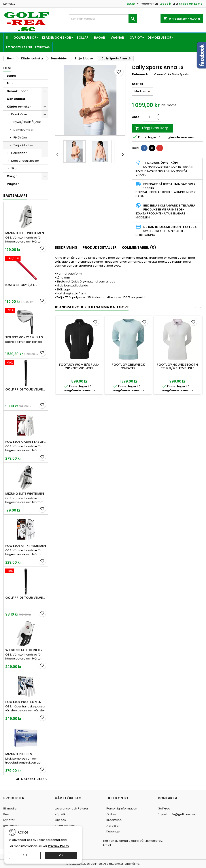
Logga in (165, 4)
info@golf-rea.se (182, 814)
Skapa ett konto (190, 4)
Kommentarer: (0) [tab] (139, 247)
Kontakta (9, 4)
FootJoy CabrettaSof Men (25, 441)
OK (61, 855)
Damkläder (19, 114)
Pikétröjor (20, 137)
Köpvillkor (62, 814)
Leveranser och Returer (71, 808)
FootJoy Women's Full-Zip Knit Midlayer (79, 366)
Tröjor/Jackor (23, 145)
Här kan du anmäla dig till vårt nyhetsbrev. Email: (133, 843)
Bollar (83, 37)
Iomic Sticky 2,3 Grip (22, 285)
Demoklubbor (159, 37)
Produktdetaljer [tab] (100, 247)
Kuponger (113, 831)
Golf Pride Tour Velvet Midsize (25, 597)
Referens (139, 74)
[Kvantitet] (149, 117)
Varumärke (162, 74)
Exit (25, 855)
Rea (6, 814)
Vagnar (117, 37)
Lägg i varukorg (151, 128)
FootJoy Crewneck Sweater (128, 366)
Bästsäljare (15, 195)
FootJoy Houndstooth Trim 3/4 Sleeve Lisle (177, 366)
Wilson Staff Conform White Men (25, 650)
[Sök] (103, 18)
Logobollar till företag (28, 47)
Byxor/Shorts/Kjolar (27, 122)
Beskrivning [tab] (66, 247)
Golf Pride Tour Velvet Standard (25, 389)
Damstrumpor (23, 130)
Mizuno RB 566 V (18, 754)
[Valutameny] (133, 4)
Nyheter (9, 820)
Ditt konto (117, 798)
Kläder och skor (56, 37)
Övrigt (136, 37)
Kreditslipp (114, 820)
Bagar (99, 37)
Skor (14, 168)
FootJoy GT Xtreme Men (25, 546)
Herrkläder (19, 153)
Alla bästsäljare (32, 779)
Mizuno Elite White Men (24, 233)
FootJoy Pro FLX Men (23, 702)
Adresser (113, 826)
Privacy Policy (58, 846)
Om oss (60, 820)
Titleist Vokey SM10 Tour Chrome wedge (25, 337)
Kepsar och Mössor (25, 161)
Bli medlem (11, 808)
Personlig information (121, 808)
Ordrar (111, 814)
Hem (7, 68)
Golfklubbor (24, 37)
